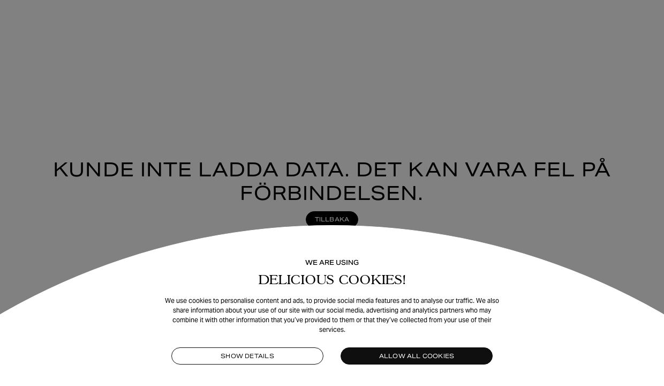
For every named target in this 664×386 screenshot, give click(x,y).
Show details (247, 356)
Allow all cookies (417, 356)
